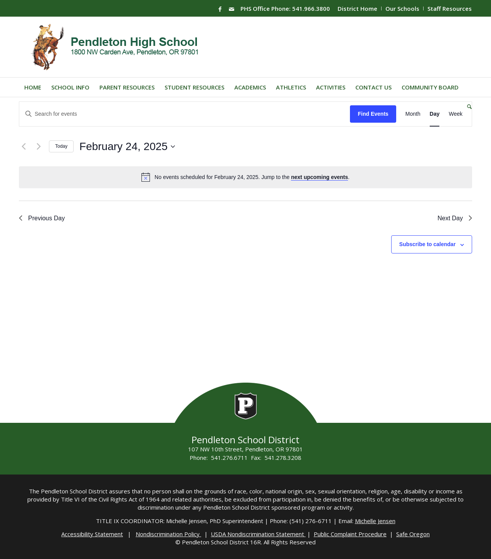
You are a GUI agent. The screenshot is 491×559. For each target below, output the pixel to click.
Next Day (454, 218)
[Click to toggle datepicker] (127, 146)
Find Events (373, 114)
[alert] (252, 177)
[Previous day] (23, 146)
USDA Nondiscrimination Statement (258, 534)
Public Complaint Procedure (350, 534)
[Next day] (38, 146)
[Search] (467, 106)
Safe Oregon (413, 534)
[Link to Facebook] (220, 9)
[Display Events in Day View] (435, 114)
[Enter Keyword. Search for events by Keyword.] (184, 114)
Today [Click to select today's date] (61, 146)
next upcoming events (319, 177)
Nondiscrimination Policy (168, 534)
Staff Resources (449, 8)
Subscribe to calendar (427, 244)
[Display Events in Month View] (412, 114)
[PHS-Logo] (120, 47)
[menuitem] (358, 8)
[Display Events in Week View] (455, 114)
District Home (357, 8)
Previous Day (42, 218)
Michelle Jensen (375, 521)
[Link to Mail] (231, 9)
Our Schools (402, 8)
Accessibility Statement (92, 534)
